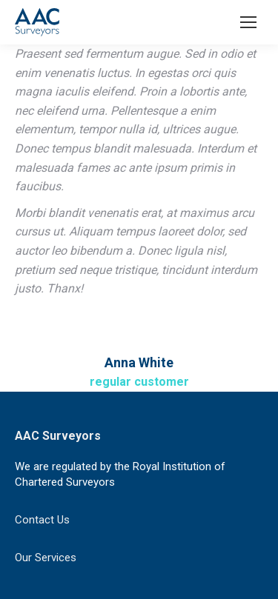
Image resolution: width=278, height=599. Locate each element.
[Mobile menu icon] (248, 22)
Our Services (45, 557)
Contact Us (42, 519)
